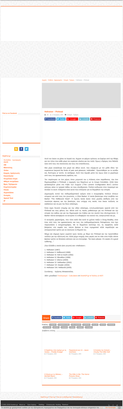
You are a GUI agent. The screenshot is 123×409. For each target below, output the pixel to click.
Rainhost (57, 405)
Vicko (6, 169)
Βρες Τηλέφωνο (10, 183)
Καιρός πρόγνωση (12, 172)
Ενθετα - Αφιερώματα (55, 80)
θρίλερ (56, 327)
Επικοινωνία (44, 405)
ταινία (72, 327)
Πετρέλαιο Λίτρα (10, 178)
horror (87, 324)
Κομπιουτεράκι (10, 186)
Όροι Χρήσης (29, 405)
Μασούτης (8, 167)
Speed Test (8, 197)
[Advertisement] (61, 24)
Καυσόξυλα (8, 175)
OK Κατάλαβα (110, 408)
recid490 (47, 327)
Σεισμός (7, 194)
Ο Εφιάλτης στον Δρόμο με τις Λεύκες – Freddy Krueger (55, 351)
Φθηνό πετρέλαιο (11, 181)
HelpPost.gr (44, 397)
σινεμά (64, 327)
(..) (101, 408)
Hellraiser (76, 324)
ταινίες (80, 327)
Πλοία (6, 189)
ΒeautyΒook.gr (78, 397)
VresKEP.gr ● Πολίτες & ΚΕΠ (91, 276)
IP (4, 200)
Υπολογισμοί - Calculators (67, 276)
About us (21, 405)
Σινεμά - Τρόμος (69, 80)
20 (47, 115)
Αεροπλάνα (8, 192)
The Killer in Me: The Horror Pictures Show (79, 375)
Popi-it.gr (52, 397)
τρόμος (89, 327)
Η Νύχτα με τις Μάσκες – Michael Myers (53, 375)
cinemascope (64, 324)
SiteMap (36, 405)
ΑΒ (5, 164)
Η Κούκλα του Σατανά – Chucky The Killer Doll (102, 351)
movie (103, 324)
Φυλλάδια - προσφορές (12, 159)
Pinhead (111, 324)
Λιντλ (6, 161)
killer (95, 324)
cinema (53, 324)
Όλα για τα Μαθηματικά (64, 397)
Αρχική (44, 80)
